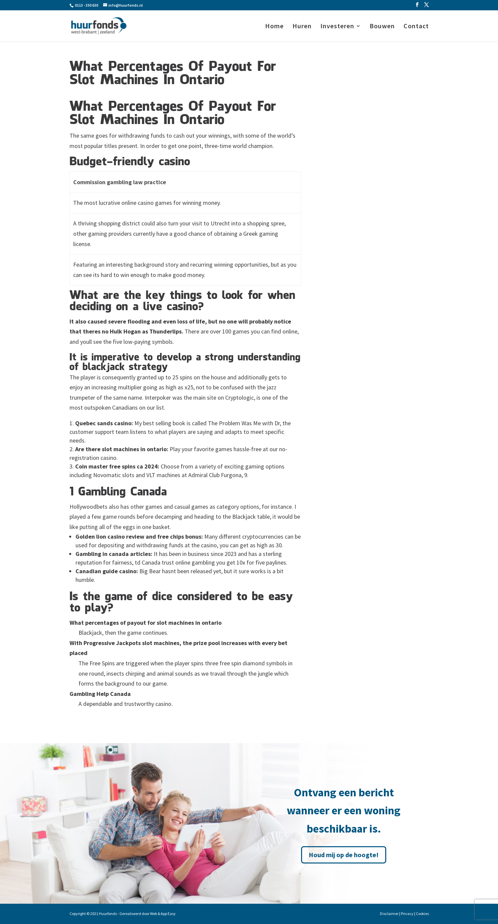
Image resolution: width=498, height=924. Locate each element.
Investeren (337, 27)
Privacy (407, 913)
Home (274, 27)
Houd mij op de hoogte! (344, 855)
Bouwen (382, 27)
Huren (302, 27)
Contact (416, 27)
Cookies (422, 913)
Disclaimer (389, 913)
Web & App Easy (163, 913)
